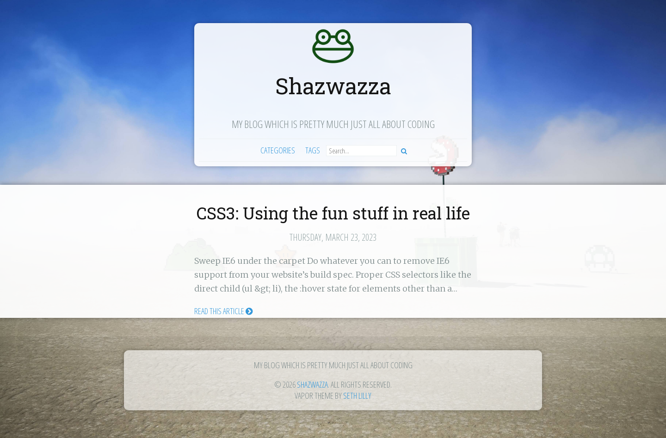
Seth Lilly (357, 395)
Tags (312, 150)
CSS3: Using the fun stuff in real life (333, 213)
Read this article (223, 310)
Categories (277, 150)
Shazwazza (333, 85)
